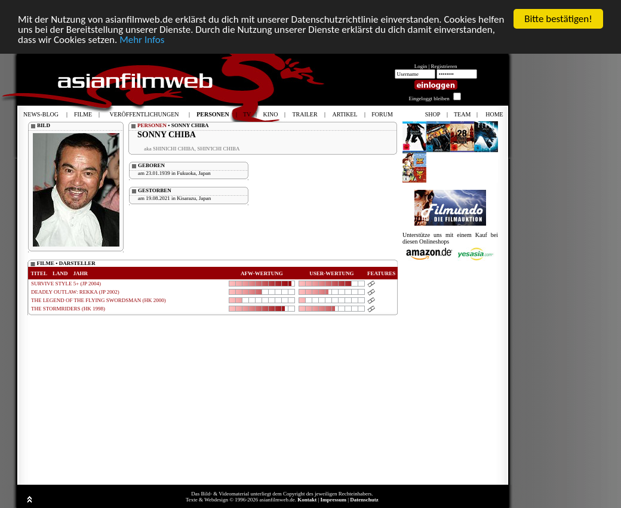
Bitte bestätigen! (558, 19)
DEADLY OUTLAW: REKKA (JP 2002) (75, 292)
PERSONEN (152, 125)
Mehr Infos (141, 39)
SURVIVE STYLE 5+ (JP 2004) (66, 284)
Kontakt (306, 500)
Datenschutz (364, 500)
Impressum (333, 500)
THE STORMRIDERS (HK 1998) (68, 309)
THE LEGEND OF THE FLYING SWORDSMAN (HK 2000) (98, 300)
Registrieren (444, 66)
